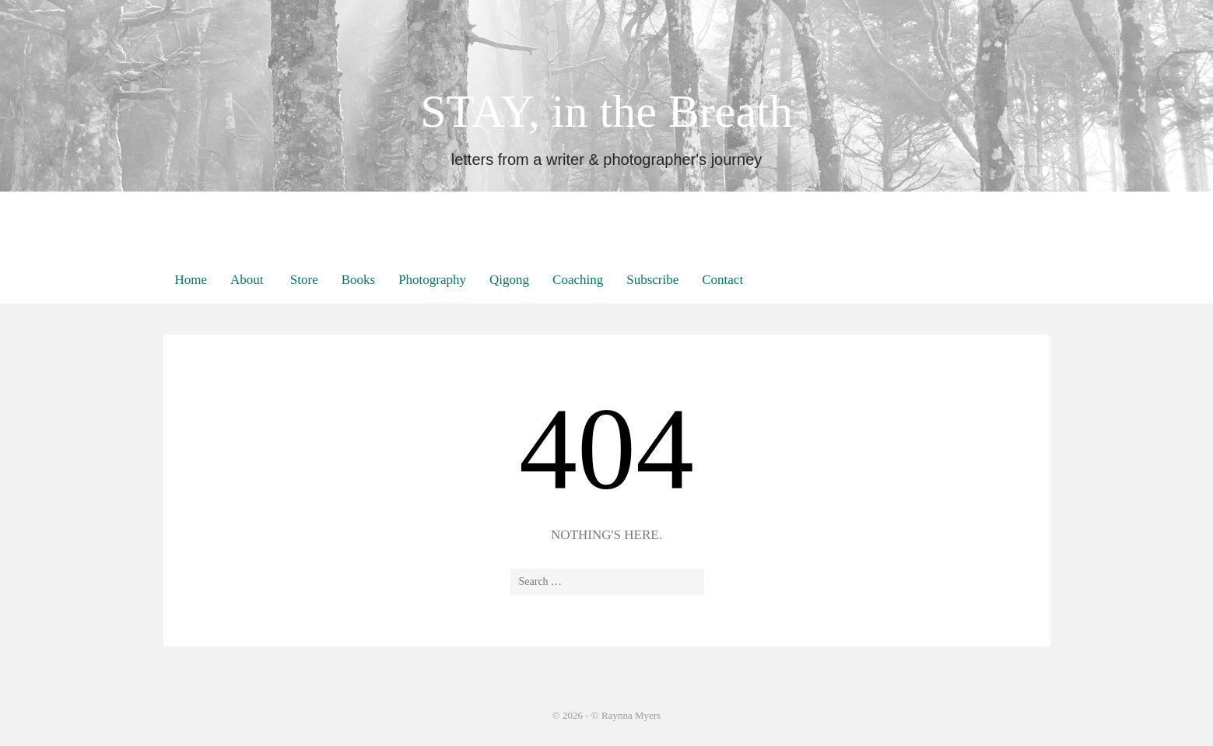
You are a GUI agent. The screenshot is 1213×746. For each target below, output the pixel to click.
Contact (722, 279)
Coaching (577, 279)
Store (302, 279)
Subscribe (652, 279)
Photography (432, 279)
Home (191, 279)
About (247, 279)
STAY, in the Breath (606, 111)
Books (358, 279)
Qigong (509, 279)
